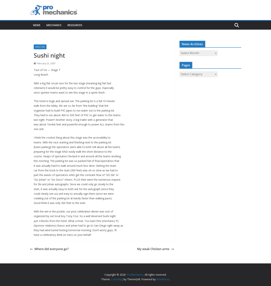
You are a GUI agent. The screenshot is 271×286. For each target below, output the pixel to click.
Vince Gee (40, 47)
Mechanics (53, 25)
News (36, 25)
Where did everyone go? (49, 249)
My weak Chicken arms (155, 249)
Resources (74, 25)
